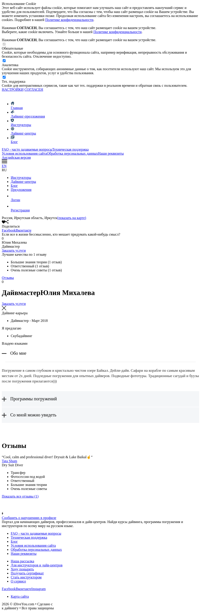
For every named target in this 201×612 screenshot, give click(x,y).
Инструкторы (21, 177)
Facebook (9, 230)
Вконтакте (23, 230)
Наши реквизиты (111, 153)
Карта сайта (20, 596)
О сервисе (18, 581)
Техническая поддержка (70, 149)
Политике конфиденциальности (69, 20)
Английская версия (16, 157)
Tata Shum (9, 461)
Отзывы (8, 278)
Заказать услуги (14, 250)
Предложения (21, 190)
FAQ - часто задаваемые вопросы (27, 149)
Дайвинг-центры (23, 182)
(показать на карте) (71, 218)
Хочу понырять (22, 569)
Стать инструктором (26, 577)
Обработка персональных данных (72, 153)
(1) (20, 496)
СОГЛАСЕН (33, 89)
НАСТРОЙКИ (12, 89)
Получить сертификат (27, 573)
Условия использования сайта (24, 153)
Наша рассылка (22, 561)
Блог (14, 186)
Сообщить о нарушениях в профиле (100, 516)
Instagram (38, 589)
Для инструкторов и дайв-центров (37, 565)
